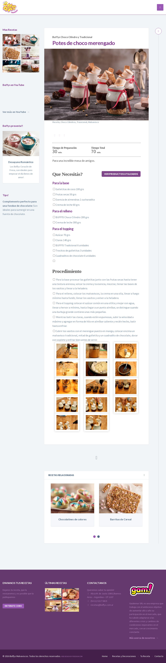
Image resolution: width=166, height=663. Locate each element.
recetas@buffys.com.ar (100, 604)
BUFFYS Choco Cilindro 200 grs (70, 217)
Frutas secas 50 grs (64, 194)
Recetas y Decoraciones (124, 656)
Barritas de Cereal (120, 519)
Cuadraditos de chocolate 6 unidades (74, 255)
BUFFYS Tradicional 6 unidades (70, 245)
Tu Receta (145, 656)
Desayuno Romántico (21, 161)
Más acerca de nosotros (142, 637)
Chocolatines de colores (72, 519)
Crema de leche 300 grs (66, 222)
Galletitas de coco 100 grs (68, 189)
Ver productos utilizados (121, 174)
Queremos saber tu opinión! (100, 589)
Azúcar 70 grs (61, 234)
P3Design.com (77, 656)
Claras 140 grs (61, 240)
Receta (56, 121)
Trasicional (82, 121)
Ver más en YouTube (14, 111)
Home (105, 656)
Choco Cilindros (68, 121)
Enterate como (13, 605)
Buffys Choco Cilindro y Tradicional (71, 37)
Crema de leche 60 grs (66, 204)
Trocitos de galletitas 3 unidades (72, 250)
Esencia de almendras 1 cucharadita (73, 199)
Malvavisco (93, 121)
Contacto (158, 656)
